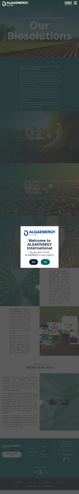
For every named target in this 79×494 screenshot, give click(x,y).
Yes (45, 262)
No (33, 262)
